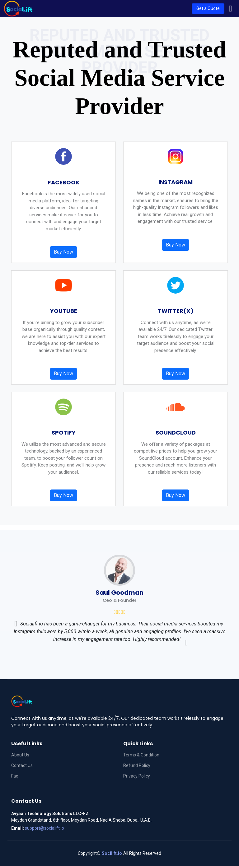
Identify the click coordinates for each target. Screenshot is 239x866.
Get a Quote (208, 8)
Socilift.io (112, 853)
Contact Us (22, 765)
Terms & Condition (141, 755)
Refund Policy (136, 765)
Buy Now (63, 252)
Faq (14, 776)
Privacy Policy (136, 776)
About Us (20, 755)
